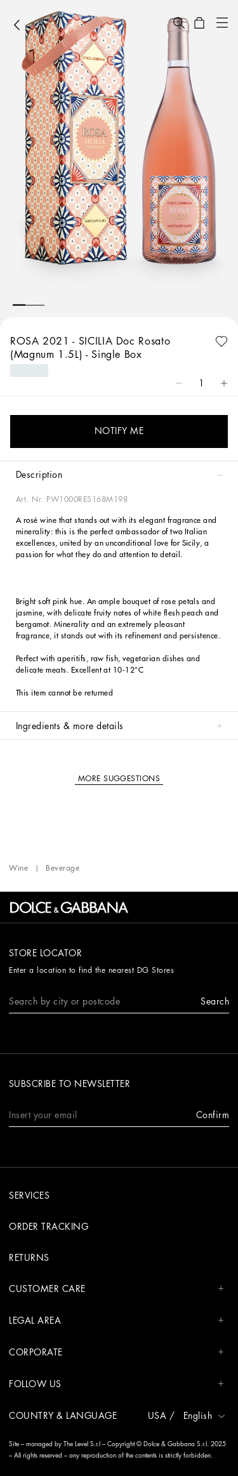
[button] (179, 22)
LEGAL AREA (116, 1321)
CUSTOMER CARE (116, 1289)
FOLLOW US (116, 1384)
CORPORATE (116, 1352)
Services (29, 1195)
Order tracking (48, 1226)
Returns (29, 1257)
